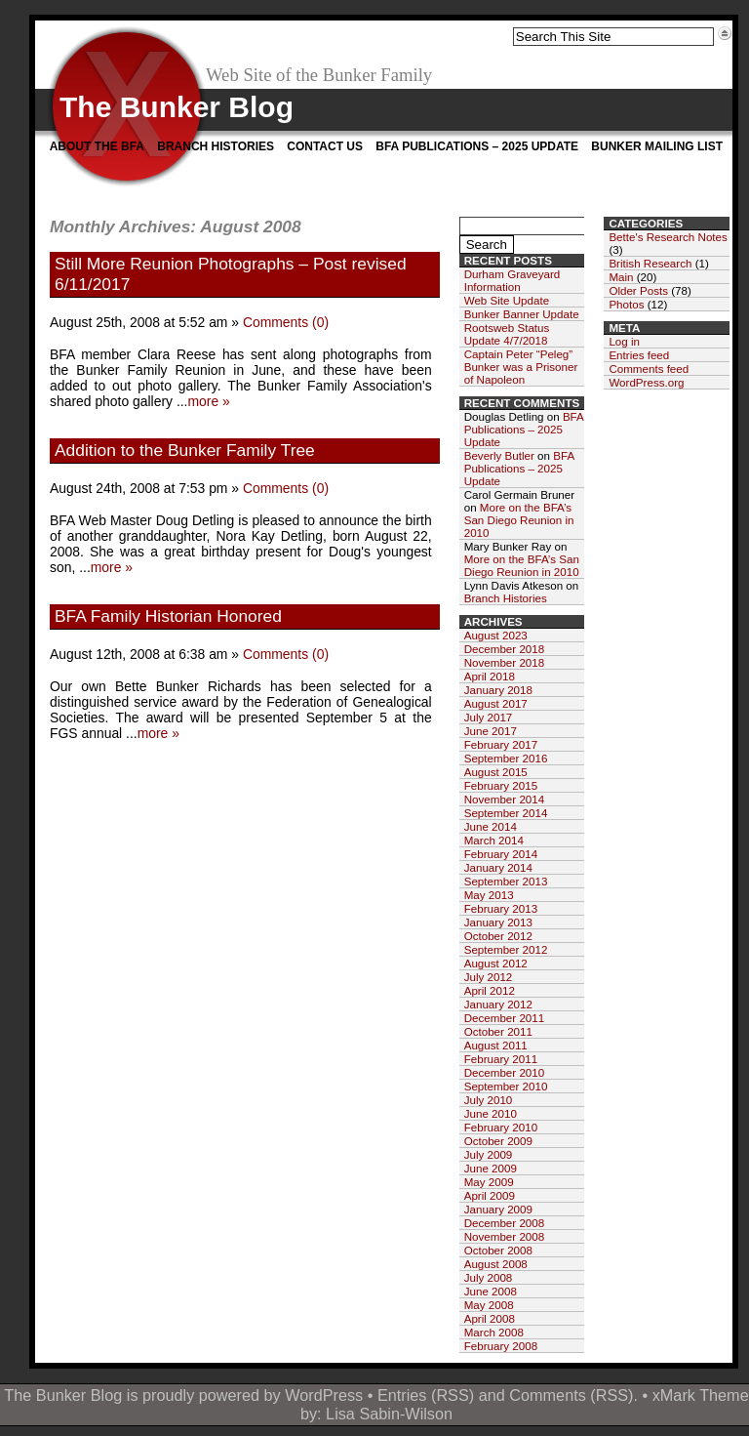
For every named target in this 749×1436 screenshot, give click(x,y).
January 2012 (498, 1004)
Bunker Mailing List (657, 146)
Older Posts (638, 290)
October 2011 (498, 1031)
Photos (626, 304)
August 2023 (496, 635)
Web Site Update (506, 300)
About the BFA (97, 146)
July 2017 (488, 717)
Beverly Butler (499, 455)
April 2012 (489, 990)
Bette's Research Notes (668, 236)
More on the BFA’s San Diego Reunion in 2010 (519, 520)
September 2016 (506, 758)
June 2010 (490, 1113)
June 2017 (490, 730)
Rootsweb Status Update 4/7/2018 (507, 334)
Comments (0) (286, 322)
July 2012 (488, 976)
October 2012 (498, 935)
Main (621, 276)
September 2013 (506, 881)
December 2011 (504, 1017)
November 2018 (504, 662)
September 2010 (506, 1086)
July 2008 (488, 1277)
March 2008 (494, 1332)
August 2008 (496, 1263)
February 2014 (500, 853)
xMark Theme (700, 1395)
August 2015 (496, 771)
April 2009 (489, 1195)
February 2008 (500, 1345)
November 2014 (504, 799)
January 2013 (498, 922)
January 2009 (498, 1209)
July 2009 (488, 1154)
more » (208, 401)
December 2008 (504, 1222)
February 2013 (500, 908)
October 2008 (498, 1250)
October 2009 (498, 1140)
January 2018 (498, 689)
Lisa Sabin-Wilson (389, 1413)
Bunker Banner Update (521, 314)
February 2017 (500, 744)
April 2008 (489, 1318)
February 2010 (500, 1127)
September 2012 (506, 949)
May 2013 (489, 894)
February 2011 (500, 1058)
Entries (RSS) (425, 1395)
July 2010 (488, 1099)
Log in (624, 341)
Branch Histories (215, 146)
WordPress (324, 1395)
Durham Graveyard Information (512, 280)
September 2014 (506, 812)
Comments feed (649, 368)
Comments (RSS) (571, 1395)
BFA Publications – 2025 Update (476, 146)
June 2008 (490, 1291)
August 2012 (496, 963)
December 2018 (504, 648)
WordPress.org (646, 382)
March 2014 (494, 840)
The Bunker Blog (176, 107)
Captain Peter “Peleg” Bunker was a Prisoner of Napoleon (521, 367)
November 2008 (504, 1236)
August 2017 (496, 703)
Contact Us (325, 146)
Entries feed (639, 355)
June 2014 (490, 826)
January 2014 (498, 867)
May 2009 (489, 1181)
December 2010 (504, 1072)
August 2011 (496, 1045)
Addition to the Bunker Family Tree (185, 450)
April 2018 (489, 676)
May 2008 (489, 1304)
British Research (650, 263)
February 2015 (500, 785)
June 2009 (490, 1168)
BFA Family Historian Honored (168, 616)
